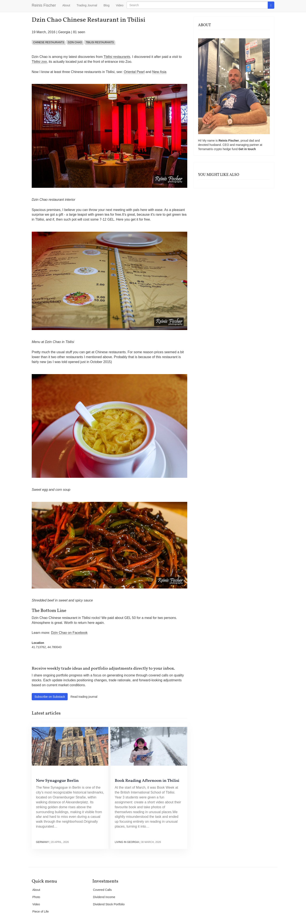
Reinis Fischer (44, 5)
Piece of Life (40, 911)
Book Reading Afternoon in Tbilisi (147, 781)
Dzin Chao (75, 42)
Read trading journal (83, 696)
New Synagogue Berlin (57, 781)
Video (119, 5)
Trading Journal (87, 5)
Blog (106, 5)
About (66, 5)
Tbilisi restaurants (117, 57)
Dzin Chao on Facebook (69, 632)
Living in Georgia (127, 842)
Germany (42, 842)
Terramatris (206, 149)
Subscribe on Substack (49, 696)
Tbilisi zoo (39, 61)
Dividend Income (104, 897)
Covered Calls (102, 889)
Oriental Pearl (134, 72)
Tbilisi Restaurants (100, 42)
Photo (36, 897)
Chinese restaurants (48, 42)
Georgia (64, 32)
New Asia (159, 72)
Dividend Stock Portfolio (109, 904)
